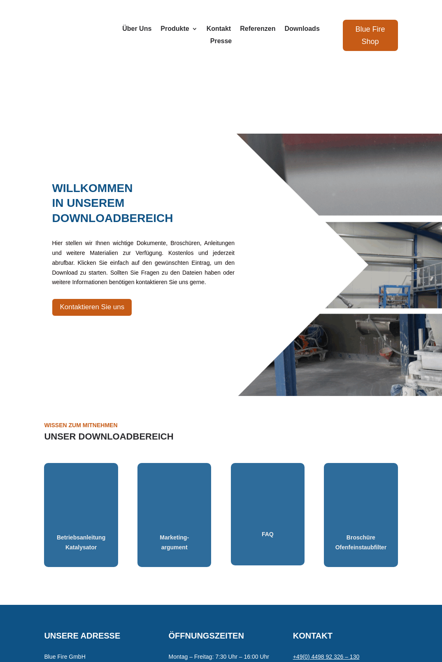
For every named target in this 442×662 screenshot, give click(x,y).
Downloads (301, 29)
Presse (221, 41)
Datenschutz (160, 630)
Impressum (124, 630)
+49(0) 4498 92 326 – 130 (326, 583)
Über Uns (136, 29)
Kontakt (219, 29)
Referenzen (257, 29)
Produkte (175, 29)
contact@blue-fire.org (320, 593)
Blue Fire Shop (370, 35)
